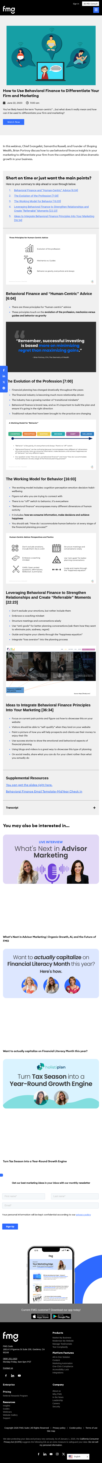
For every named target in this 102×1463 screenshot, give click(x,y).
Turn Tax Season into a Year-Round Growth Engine (35, 1161)
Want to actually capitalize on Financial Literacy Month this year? (45, 1051)
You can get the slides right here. (29, 785)
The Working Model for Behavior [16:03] (37, 201)
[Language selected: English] (78, 1457)
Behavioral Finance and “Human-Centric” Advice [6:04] (46, 190)
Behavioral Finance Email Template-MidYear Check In (44, 791)
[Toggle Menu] (96, 10)
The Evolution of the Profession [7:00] (36, 195)
